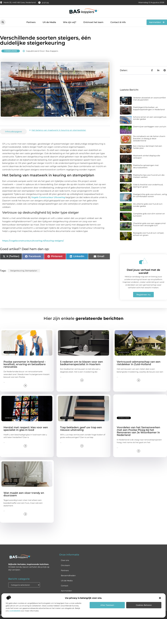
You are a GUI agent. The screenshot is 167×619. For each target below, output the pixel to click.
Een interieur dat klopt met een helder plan (147, 147)
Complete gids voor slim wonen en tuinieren (149, 214)
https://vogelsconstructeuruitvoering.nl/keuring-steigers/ (33, 240)
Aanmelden (66, 591)
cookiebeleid (14, 611)
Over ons (65, 560)
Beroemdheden (68, 575)
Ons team (65, 565)
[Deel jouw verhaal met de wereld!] (143, 261)
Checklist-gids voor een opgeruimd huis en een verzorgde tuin (149, 224)
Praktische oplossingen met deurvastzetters (146, 166)
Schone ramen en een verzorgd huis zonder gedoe (149, 118)
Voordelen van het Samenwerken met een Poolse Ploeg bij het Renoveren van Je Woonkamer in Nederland (138, 431)
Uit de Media (49, 22)
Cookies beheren (144, 605)
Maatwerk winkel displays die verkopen (146, 156)
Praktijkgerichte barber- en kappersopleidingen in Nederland (149, 108)
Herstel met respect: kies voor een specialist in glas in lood (26, 428)
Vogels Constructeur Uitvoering (48, 197)
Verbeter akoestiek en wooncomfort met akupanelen (149, 98)
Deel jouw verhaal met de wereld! (143, 271)
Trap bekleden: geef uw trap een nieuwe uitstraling (81, 428)
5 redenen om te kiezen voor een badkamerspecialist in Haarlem (81, 363)
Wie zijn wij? (69, 22)
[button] (160, 598)
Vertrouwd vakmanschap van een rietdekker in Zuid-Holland (138, 363)
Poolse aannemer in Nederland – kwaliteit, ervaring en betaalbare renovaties (25, 364)
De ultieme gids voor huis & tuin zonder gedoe (147, 205)
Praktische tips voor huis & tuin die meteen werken (148, 176)
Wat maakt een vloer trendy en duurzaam (24, 494)
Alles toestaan (107, 605)
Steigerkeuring (17, 270)
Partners (31, 22)
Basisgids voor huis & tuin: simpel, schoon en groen (148, 234)
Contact (64, 585)
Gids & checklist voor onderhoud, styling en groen (148, 185)
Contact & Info (118, 22)
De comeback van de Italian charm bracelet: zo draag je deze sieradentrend (149, 138)
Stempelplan (31, 270)
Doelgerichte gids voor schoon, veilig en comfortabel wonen (150, 195)
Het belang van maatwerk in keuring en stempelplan (59, 130)
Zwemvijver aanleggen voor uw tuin (149, 126)
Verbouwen (10, 51)
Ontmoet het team (93, 22)
